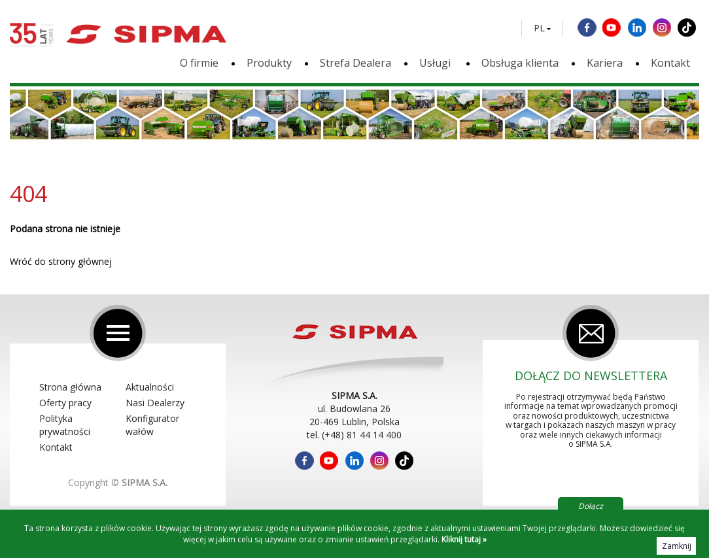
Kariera (605, 63)
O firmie (199, 63)
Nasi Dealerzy (155, 402)
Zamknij (676, 545)
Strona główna (70, 387)
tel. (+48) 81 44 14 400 (354, 434)
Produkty (269, 63)
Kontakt (670, 63)
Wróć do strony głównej (61, 261)
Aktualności (150, 387)
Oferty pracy (65, 402)
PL (539, 28)
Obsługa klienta (520, 63)
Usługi (436, 63)
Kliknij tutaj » (464, 539)
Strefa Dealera (355, 63)
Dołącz (590, 506)
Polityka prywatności (64, 425)
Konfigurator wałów (152, 425)
